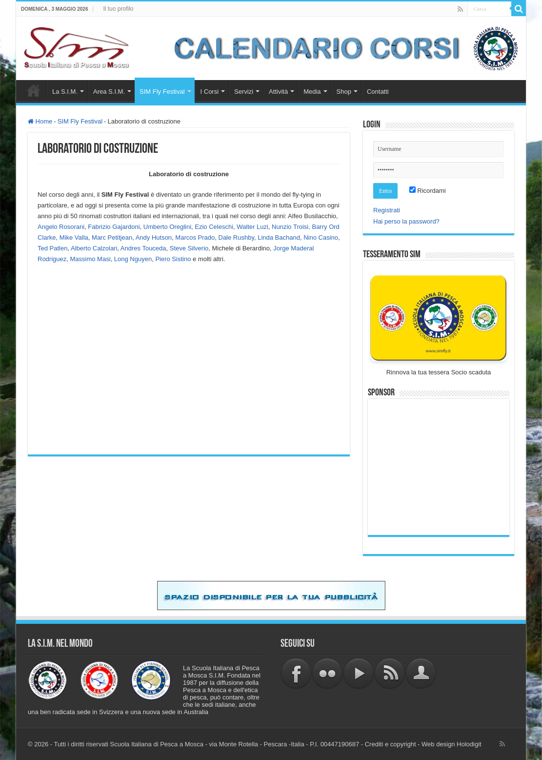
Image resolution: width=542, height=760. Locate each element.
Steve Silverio (189, 248)
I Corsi (210, 91)
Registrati (386, 210)
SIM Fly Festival (162, 91)
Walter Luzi (252, 226)
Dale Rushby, (237, 237)
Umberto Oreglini (167, 226)
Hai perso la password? (406, 221)
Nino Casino (320, 237)
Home (33, 90)
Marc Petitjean (112, 237)
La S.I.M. (65, 91)
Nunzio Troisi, (291, 226)
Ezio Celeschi (214, 226)
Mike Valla (74, 237)
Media (312, 91)
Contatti (378, 91)
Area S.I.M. (109, 91)
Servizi (243, 91)
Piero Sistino (173, 259)
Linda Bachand (279, 237)
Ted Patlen (52, 248)
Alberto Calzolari (94, 248)
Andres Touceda (143, 248)
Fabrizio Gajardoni (114, 226)
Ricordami (427, 190)
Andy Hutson (154, 237)
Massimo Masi (90, 259)
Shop (344, 91)
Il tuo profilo (118, 8)
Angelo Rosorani (61, 226)
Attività (278, 91)
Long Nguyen (133, 259)
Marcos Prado (195, 237)
